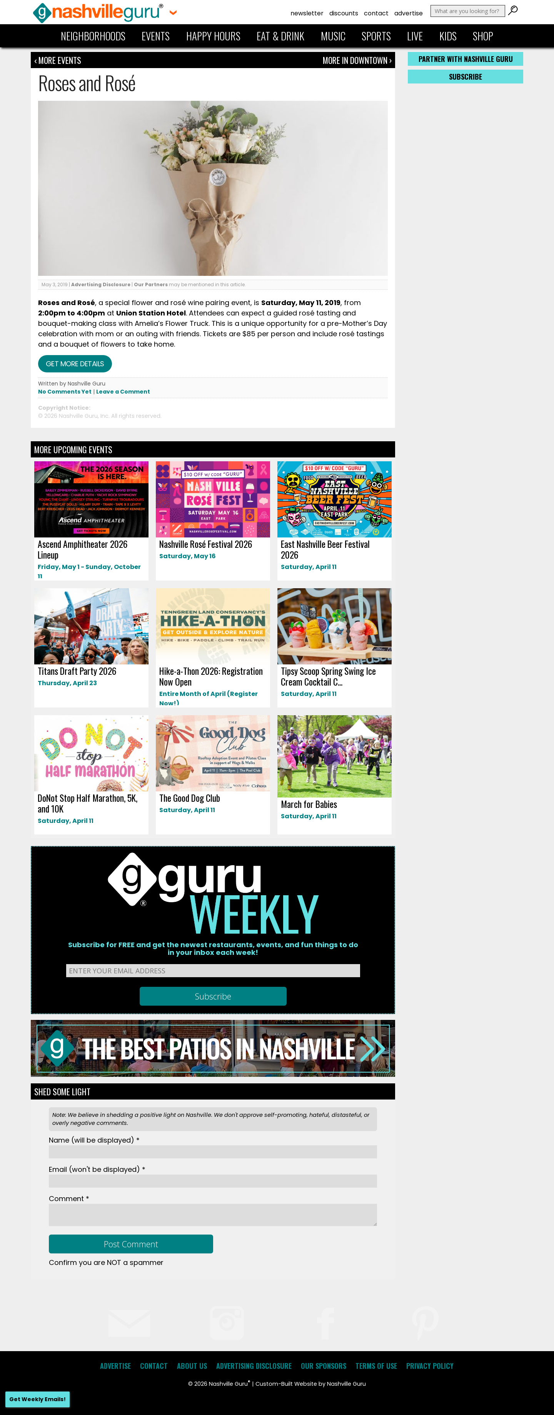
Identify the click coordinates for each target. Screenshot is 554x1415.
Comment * (69, 1198)
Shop (483, 35)
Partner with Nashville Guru (466, 59)
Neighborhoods (93, 35)
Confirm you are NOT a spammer (106, 1262)
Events (156, 35)
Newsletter (307, 13)
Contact (376, 13)
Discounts (343, 13)
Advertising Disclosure (100, 284)
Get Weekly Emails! (37, 1399)
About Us (192, 1366)
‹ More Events (57, 60)
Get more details (75, 364)
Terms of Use (376, 1366)
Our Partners (151, 284)
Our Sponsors (323, 1366)
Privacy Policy (430, 1366)
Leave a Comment (123, 391)
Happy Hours (213, 35)
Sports (376, 35)
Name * (94, 1140)
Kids (448, 35)
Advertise (408, 13)
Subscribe (465, 77)
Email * (97, 1169)
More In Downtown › (357, 60)
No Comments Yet (65, 391)
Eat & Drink (280, 35)
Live (415, 35)
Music (333, 35)
